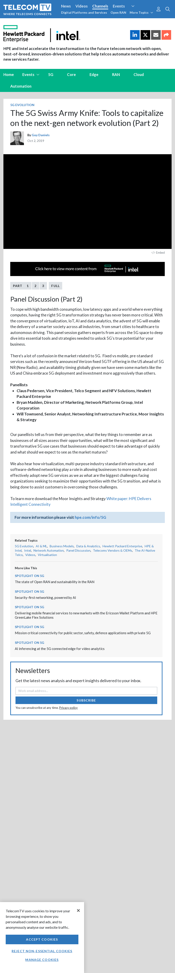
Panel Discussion (78, 550)
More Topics (141, 12)
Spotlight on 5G (29, 576)
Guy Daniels (41, 135)
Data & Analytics (88, 546)
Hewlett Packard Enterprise (122, 546)
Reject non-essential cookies (42, 951)
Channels (100, 6)
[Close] (78, 910)
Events (119, 6)
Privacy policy (68, 708)
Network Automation (48, 550)
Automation (20, 86)
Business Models (62, 546)
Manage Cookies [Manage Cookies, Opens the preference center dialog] (42, 960)
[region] (42, 937)
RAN (116, 74)
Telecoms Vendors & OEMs (112, 550)
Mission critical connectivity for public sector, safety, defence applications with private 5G (83, 633)
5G (50, 74)
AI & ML (41, 546)
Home (8, 74)
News (66, 6)
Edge (94, 74)
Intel (27, 550)
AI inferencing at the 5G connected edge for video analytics (60, 649)
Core (71, 74)
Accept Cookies (42, 939)
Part (21, 286)
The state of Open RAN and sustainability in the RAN (54, 582)
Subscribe (86, 700)
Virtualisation (47, 555)
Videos (81, 6)
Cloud (139, 74)
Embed (158, 252)
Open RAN (118, 12)
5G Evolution (22, 105)
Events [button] (31, 74)
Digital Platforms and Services (84, 12)
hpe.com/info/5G (90, 517)
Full (55, 286)
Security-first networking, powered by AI (45, 597)
